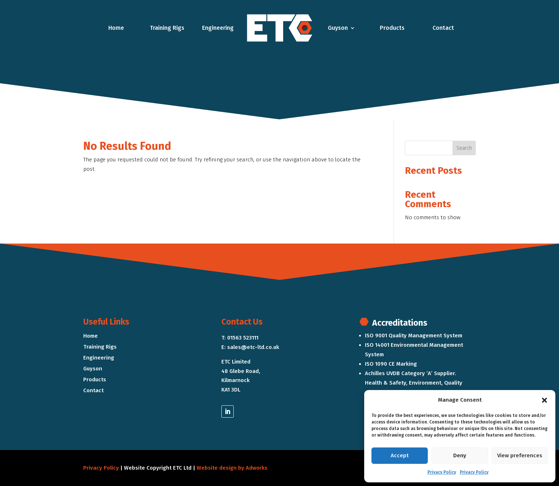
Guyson (338, 27)
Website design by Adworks (232, 468)
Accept (400, 455)
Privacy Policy (441, 472)
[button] (544, 400)
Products (392, 27)
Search (464, 148)
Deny (459, 455)
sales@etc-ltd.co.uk (253, 347)
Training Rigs (167, 27)
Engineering (218, 27)
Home (116, 27)
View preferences (519, 455)
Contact (443, 27)
